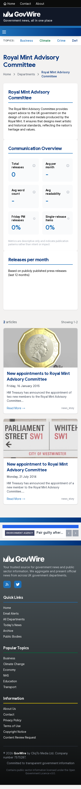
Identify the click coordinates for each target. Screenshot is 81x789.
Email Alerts (11, 613)
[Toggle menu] (4, 32)
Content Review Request (19, 737)
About (40, 4)
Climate (45, 40)
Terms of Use (12, 726)
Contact (25, 4)
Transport (9, 687)
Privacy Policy (12, 720)
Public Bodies (12, 636)
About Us (9, 709)
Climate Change (14, 664)
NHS (6, 675)
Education (10, 681)
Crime (61, 40)
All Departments (14, 619)
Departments (26, 74)
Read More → (16, 408)
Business (26, 40)
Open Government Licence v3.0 (50, 771)
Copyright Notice (14, 732)
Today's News (12, 625)
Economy (9, 670)
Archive (8, 631)
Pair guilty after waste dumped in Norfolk (34, 533)
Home (9, 4)
